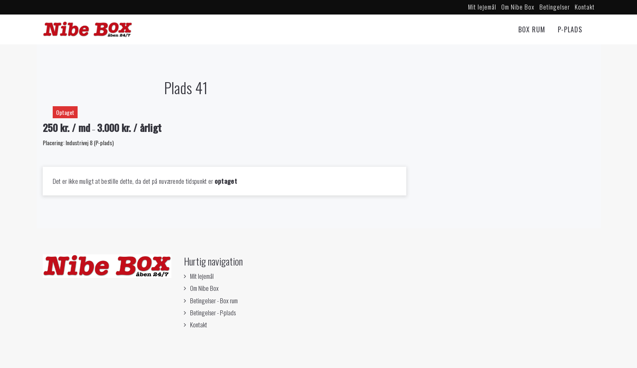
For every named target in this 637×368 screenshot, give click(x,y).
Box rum (531, 29)
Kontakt (585, 6)
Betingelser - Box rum (214, 300)
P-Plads (570, 29)
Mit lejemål (482, 6)
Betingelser (554, 6)
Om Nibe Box (517, 6)
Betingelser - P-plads (213, 312)
